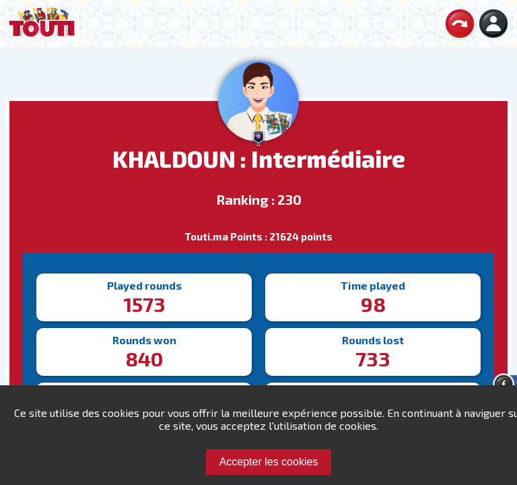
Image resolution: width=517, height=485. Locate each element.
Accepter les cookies (268, 461)
